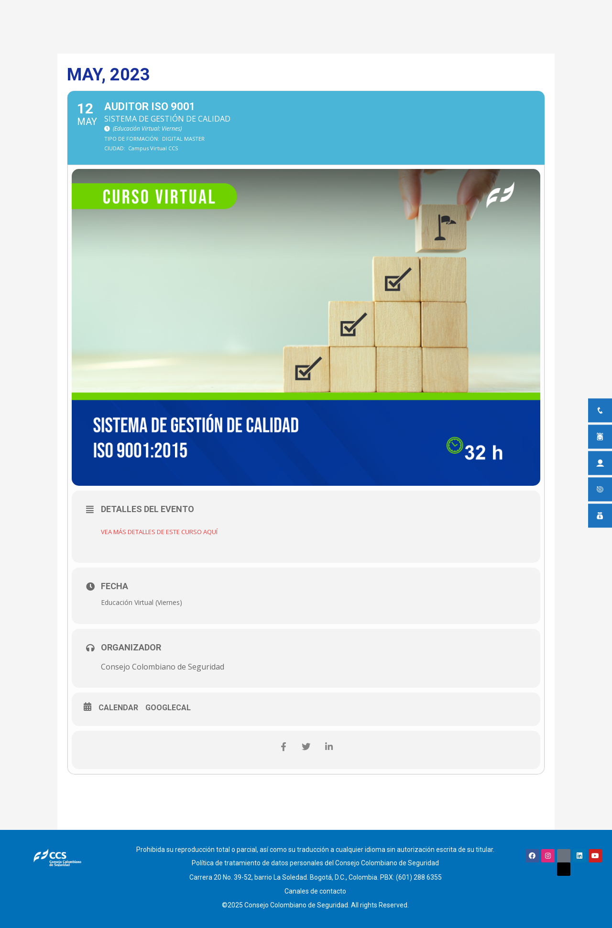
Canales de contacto (315, 886)
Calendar (118, 708)
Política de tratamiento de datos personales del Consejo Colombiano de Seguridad (315, 861)
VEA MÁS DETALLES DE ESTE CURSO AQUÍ (168, 531)
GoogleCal (168, 708)
